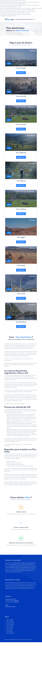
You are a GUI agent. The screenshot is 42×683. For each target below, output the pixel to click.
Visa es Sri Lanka (21, 124)
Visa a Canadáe (21, 68)
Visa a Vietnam (21, 181)
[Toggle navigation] (34, 19)
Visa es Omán (21, 293)
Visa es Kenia (21, 265)
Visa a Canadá (10, 619)
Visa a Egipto (21, 237)
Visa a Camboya (21, 209)
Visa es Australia (21, 96)
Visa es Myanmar (21, 152)
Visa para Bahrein (21, 322)
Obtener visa (21, 72)
